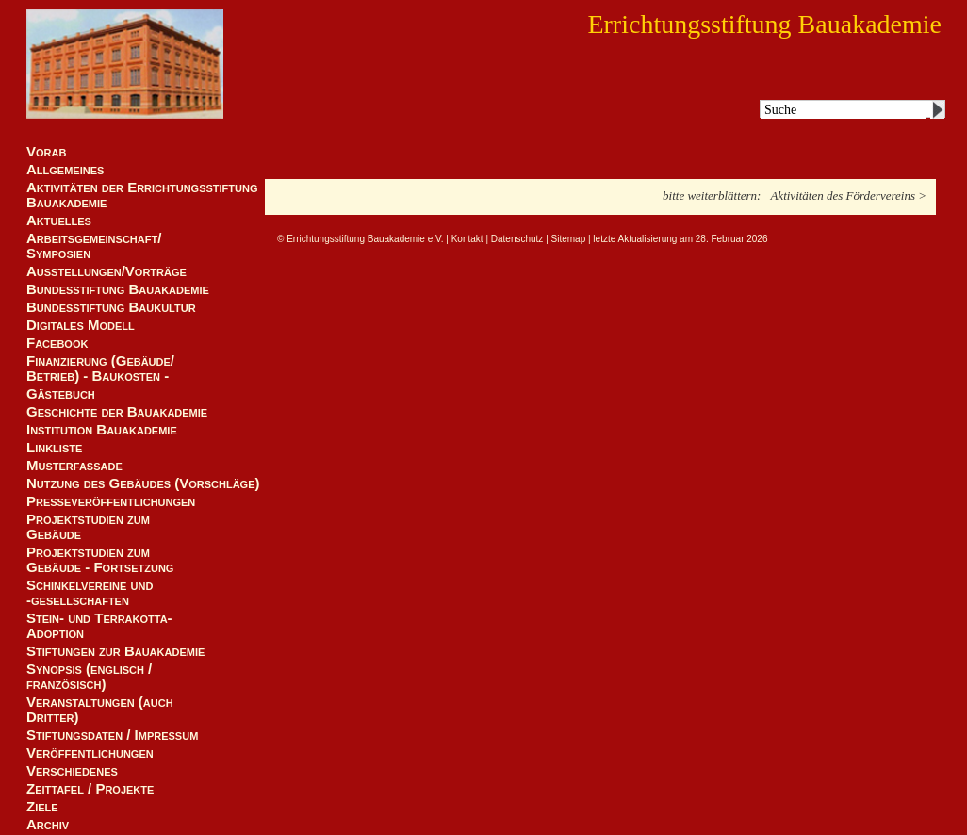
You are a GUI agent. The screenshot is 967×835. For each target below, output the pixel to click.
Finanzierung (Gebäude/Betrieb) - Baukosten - (100, 368)
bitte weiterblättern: (712, 195)
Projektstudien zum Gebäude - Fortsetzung (99, 560)
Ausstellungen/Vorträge (106, 271)
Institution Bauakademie (101, 429)
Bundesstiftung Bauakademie (117, 289)
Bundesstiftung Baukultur (111, 307)
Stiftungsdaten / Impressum (112, 735)
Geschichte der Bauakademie (116, 411)
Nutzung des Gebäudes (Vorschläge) (143, 483)
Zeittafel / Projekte (90, 788)
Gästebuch (60, 393)
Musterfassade (74, 465)
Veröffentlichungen (90, 753)
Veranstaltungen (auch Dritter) (99, 710)
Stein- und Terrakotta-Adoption (99, 626)
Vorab (46, 151)
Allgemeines (65, 169)
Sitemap (568, 239)
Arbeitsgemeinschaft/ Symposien (93, 246)
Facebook (57, 343)
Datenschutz (517, 239)
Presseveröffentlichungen (110, 501)
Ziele (42, 806)
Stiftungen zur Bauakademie (115, 651)
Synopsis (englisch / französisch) (89, 677)
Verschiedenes (72, 770)
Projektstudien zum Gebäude (88, 527)
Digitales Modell (80, 325)
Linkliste (54, 447)
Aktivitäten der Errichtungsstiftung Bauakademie (142, 195)
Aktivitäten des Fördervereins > (848, 195)
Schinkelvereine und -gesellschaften (89, 593)
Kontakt (467, 239)
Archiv (47, 824)
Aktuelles (58, 220)
